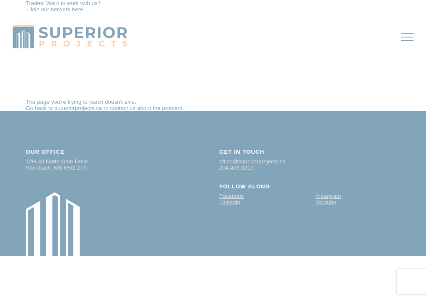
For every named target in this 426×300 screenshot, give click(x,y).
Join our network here (56, 9)
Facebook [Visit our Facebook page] (231, 196)
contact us (122, 108)
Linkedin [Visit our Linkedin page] (229, 202)
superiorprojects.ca (78, 108)
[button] (407, 37)
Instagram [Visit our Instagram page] (328, 196)
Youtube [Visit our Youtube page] (326, 202)
